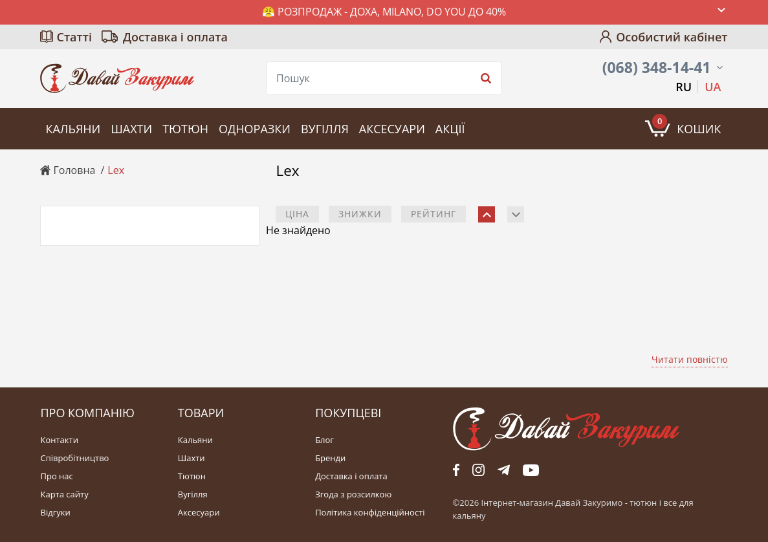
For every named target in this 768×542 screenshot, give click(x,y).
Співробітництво (74, 458)
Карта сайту (64, 494)
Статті (74, 37)
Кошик (686, 125)
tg (504, 470)
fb (456, 470)
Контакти (59, 440)
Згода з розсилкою (353, 494)
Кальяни (72, 128)
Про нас (56, 476)
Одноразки (255, 128)
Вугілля (325, 128)
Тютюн (185, 128)
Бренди (330, 458)
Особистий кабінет (671, 37)
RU (683, 86)
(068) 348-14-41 (656, 68)
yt (531, 470)
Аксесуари (392, 128)
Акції (450, 128)
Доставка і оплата (175, 37)
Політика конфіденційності (369, 512)
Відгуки (55, 512)
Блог (324, 440)
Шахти (131, 128)
